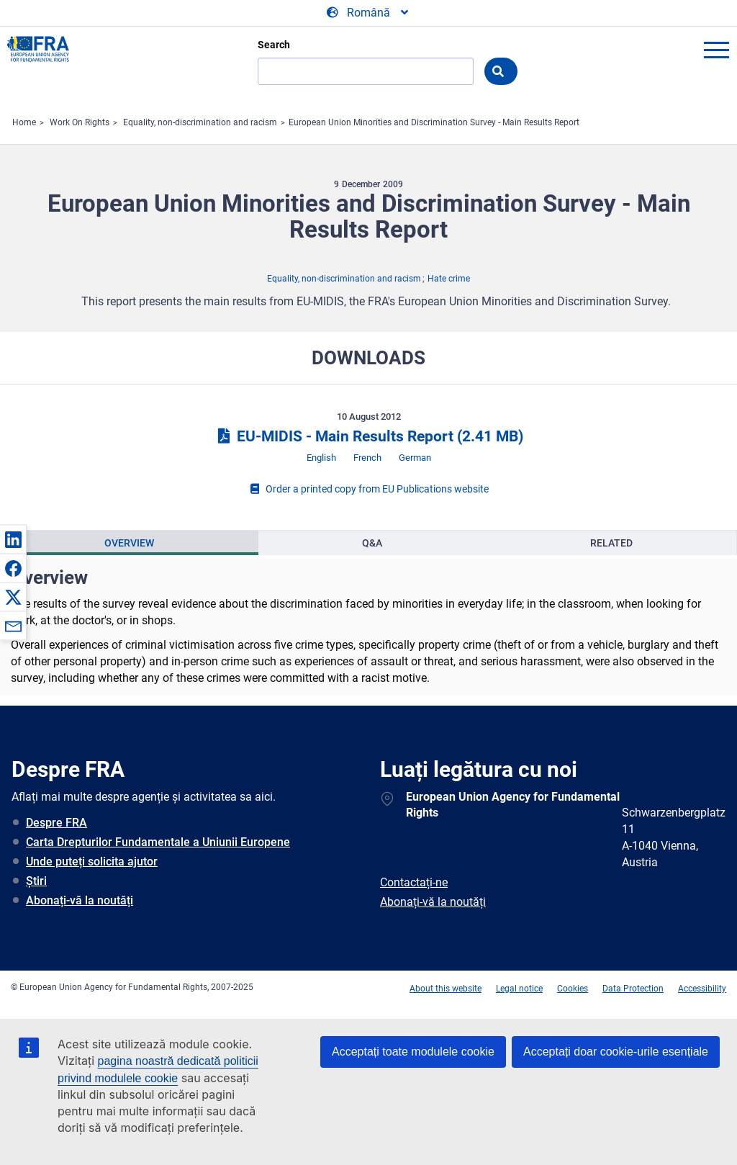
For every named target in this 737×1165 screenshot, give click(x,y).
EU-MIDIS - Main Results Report (368, 436)
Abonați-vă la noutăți (79, 900)
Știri (36, 881)
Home (24, 122)
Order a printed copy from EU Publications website (368, 489)
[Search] (366, 71)
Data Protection (633, 989)
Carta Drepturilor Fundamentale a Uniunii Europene (158, 842)
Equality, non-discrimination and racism (200, 122)
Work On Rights (79, 122)
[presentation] (129, 543)
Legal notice (519, 989)
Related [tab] (611, 543)
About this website (445, 989)
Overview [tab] (129, 543)
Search (274, 44)
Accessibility (702, 989)
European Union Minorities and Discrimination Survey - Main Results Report (434, 122)
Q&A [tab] (372, 543)
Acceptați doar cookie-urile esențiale (615, 1051)
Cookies (572, 989)
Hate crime (449, 279)
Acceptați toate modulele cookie (413, 1051)
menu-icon (716, 50)
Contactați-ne (414, 882)
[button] (13, 539)
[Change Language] (368, 13)
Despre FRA (56, 822)
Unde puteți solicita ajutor (92, 861)
